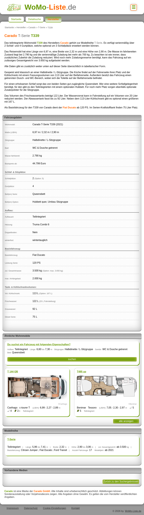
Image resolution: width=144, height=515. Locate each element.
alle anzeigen (126, 421)
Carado (32, 27)
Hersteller (21, 27)
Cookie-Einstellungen (54, 508)
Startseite (9, 27)
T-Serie (41, 27)
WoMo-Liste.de (133, 511)
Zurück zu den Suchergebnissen (120, 481)
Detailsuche (34, 19)
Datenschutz (31, 508)
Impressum (13, 508)
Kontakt (75, 508)
